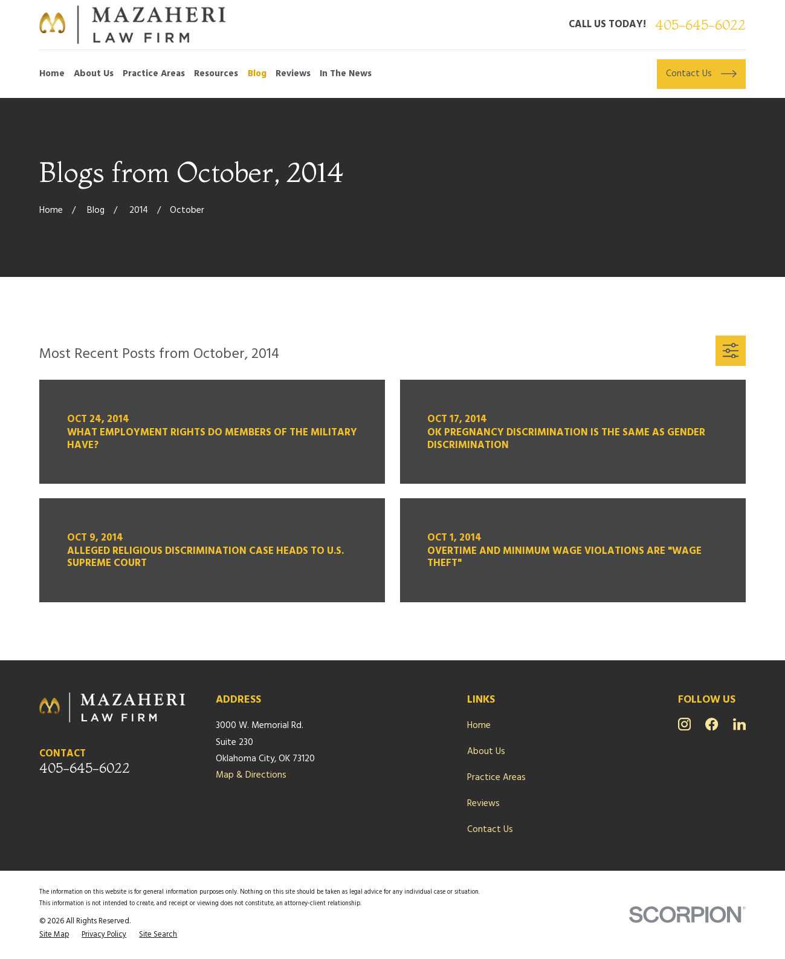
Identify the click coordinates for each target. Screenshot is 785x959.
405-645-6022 (700, 25)
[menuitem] (54, 935)
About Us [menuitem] (94, 74)
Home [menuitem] (52, 74)
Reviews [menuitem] (293, 74)
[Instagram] (684, 724)
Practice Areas (496, 777)
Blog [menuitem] (257, 74)
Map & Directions (251, 775)
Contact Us (490, 829)
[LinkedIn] (739, 724)
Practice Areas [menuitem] (154, 74)
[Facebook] (711, 724)
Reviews (483, 803)
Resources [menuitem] (216, 74)
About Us (486, 751)
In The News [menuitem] (346, 74)
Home (479, 725)
